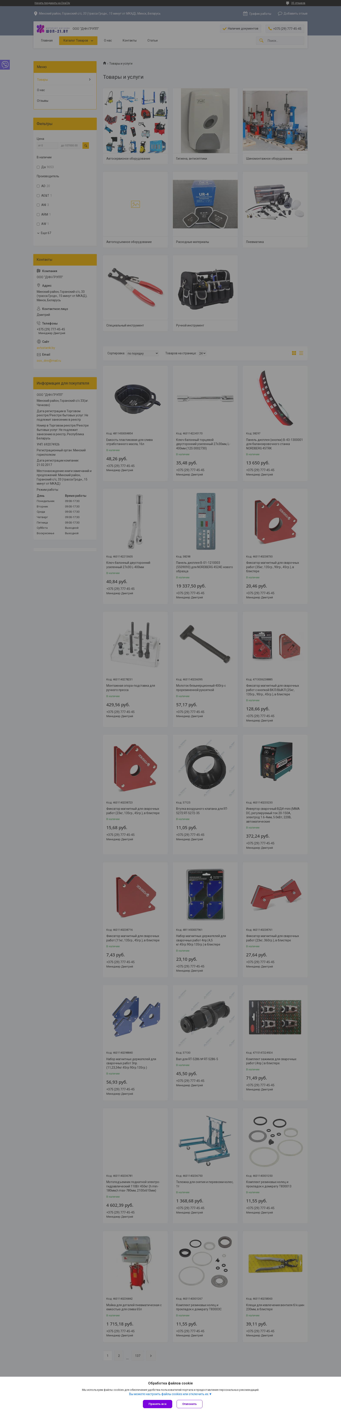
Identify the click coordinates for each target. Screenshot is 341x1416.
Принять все (158, 1404)
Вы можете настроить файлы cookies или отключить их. (169, 1394)
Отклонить (189, 1404)
